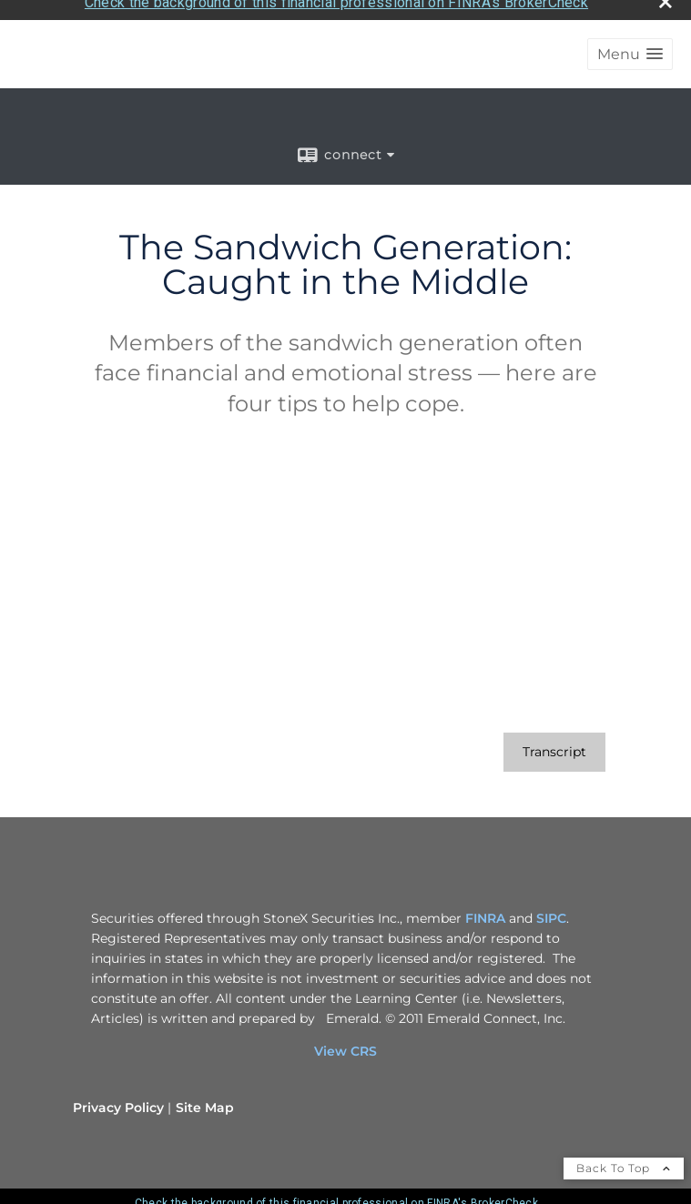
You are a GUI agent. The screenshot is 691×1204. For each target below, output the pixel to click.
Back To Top (623, 1162)
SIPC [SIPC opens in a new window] (551, 913)
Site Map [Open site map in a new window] (205, 1102)
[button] (630, 49)
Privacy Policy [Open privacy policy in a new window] (118, 1102)
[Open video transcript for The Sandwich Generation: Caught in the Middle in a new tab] (554, 746)
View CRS (345, 1045)
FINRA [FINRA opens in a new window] (485, 913)
